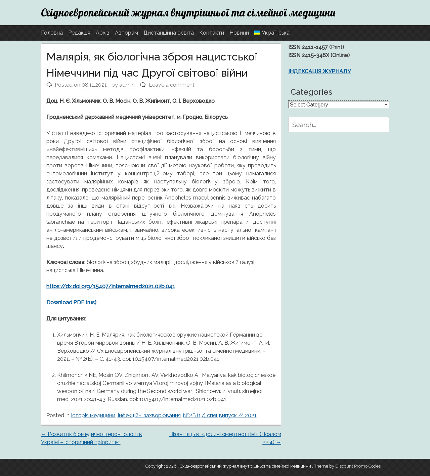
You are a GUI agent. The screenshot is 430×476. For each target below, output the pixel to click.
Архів (103, 33)
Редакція (79, 33)
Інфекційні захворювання (149, 415)
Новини (239, 33)
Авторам (126, 33)
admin (127, 85)
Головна (52, 33)
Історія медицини (93, 415)
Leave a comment (172, 85)
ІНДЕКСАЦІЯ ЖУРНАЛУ (319, 71)
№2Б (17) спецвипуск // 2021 (220, 415)
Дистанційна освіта (168, 33)
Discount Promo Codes (358, 466)
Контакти (211, 33)
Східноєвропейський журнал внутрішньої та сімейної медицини (188, 12)
